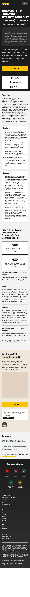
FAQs (3, 526)
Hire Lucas (4, 503)
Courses (4, 516)
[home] (6, 4)
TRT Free (4, 499)
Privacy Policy (5, 538)
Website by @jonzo (6, 564)
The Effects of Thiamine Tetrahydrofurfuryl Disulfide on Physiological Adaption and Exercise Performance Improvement (14, 442)
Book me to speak (6, 504)
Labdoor (4, 301)
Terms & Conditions (6, 536)
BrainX (11, 563)
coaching (4, 274)
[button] (25, 3)
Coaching (4, 501)
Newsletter (4, 514)
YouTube (4, 520)
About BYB (4, 534)
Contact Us (4, 528)
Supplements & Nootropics (8, 497)
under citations (17, 322)
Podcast (4, 518)
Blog (3, 513)
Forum (3, 511)
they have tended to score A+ (16, 301)
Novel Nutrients (18, 563)
